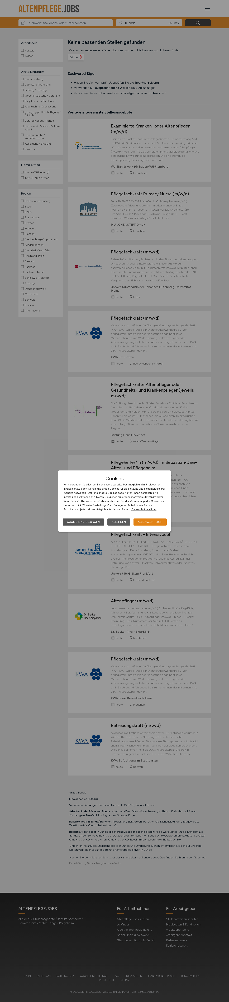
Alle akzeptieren (150, 521)
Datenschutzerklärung (144, 509)
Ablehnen (119, 521)
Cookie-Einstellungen (83, 521)
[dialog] (114, 501)
